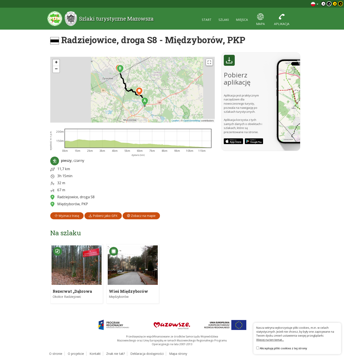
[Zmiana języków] (315, 4)
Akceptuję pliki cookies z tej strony (283, 348)
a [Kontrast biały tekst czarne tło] (329, 4)
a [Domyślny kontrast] (324, 4)
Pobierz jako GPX (103, 216)
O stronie (55, 354)
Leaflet (175, 120)
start (206, 20)
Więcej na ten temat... (270, 340)
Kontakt (95, 354)
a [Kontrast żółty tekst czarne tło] (341, 4)
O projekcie (76, 354)
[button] (144, 101)
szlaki (224, 20)
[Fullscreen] (209, 62)
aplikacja (281, 19)
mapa (260, 19)
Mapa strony (178, 354)
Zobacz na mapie (141, 216)
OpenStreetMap (192, 120)
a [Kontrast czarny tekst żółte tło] (335, 4)
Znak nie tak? (115, 354)
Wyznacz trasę (67, 216)
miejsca (242, 20)
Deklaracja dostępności (147, 354)
